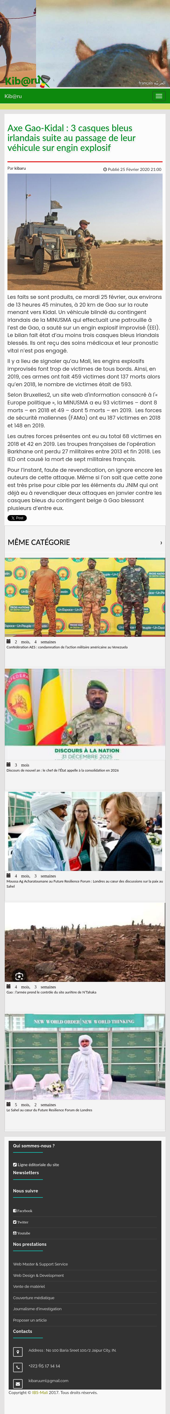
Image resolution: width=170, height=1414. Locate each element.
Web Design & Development (38, 1275)
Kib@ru (13, 96)
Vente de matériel (29, 1286)
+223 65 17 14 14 (44, 1365)
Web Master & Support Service (40, 1264)
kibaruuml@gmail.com (48, 1381)
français (146, 82)
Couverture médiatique (33, 1298)
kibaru (19, 168)
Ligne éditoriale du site (36, 1164)
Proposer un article (30, 1320)
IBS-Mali (40, 1392)
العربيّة (160, 82)
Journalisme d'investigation (37, 1309)
